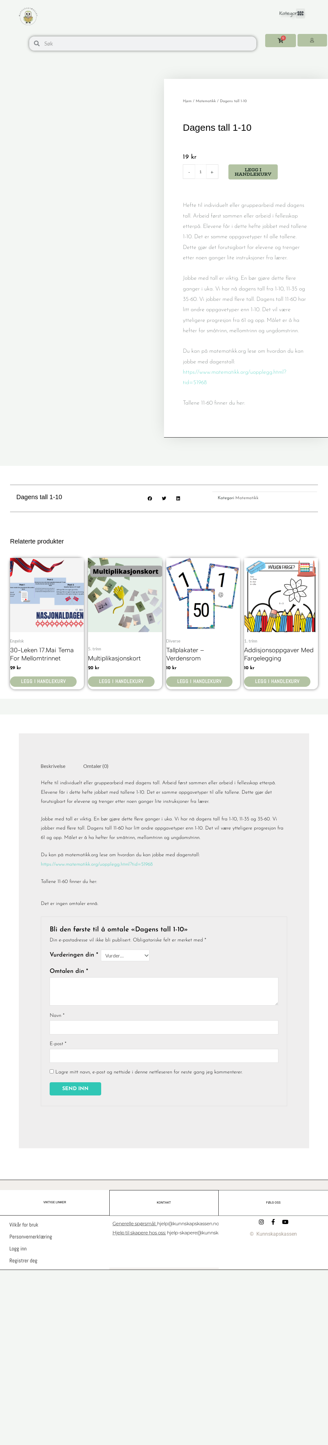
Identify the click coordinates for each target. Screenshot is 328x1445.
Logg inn (18, 1249)
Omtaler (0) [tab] (96, 766)
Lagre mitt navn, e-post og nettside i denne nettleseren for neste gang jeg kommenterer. (149, 1073)
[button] (300, 13)
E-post (58, 1044)
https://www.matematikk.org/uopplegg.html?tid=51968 (98, 865)
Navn (57, 1016)
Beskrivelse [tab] (53, 766)
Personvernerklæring (30, 1237)
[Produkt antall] (200, 171)
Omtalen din (69, 972)
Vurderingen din (74, 956)
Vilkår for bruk (23, 1225)
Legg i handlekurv (253, 172)
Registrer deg (23, 1261)
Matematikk (206, 101)
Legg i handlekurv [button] (45, 682)
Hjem (187, 101)
